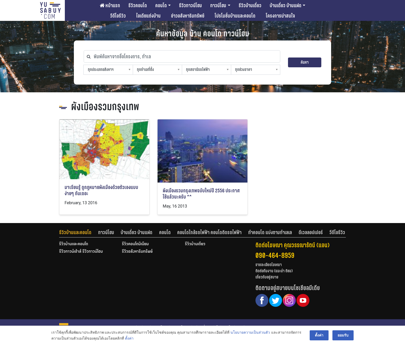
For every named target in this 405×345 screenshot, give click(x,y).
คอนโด (161, 5)
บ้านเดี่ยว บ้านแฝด (285, 5)
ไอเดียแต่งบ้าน (148, 15)
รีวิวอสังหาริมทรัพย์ (137, 252)
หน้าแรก (110, 5)
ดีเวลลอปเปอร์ (311, 232)
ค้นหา (305, 62)
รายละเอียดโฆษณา (268, 265)
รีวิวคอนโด (137, 5)
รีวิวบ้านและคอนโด (75, 232)
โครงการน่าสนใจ (280, 15)
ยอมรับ (343, 335)
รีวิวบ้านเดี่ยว (250, 5)
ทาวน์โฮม (218, 5)
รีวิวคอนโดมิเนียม (135, 244)
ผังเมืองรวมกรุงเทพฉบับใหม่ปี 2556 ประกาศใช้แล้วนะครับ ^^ (201, 194)
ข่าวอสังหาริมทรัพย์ (187, 15)
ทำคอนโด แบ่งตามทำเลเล (270, 232)
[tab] (78, 232)
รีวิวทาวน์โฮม (190, 5)
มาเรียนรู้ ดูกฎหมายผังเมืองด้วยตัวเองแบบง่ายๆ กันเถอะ (101, 190)
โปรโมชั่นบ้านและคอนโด (235, 15)
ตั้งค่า (129, 338)
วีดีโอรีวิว (118, 15)
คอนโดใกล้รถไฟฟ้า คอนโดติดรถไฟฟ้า (209, 232)
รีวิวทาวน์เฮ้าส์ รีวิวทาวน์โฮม (81, 252)
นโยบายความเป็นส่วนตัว (250, 332)
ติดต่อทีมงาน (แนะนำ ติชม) (274, 271)
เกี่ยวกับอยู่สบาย (266, 277)
